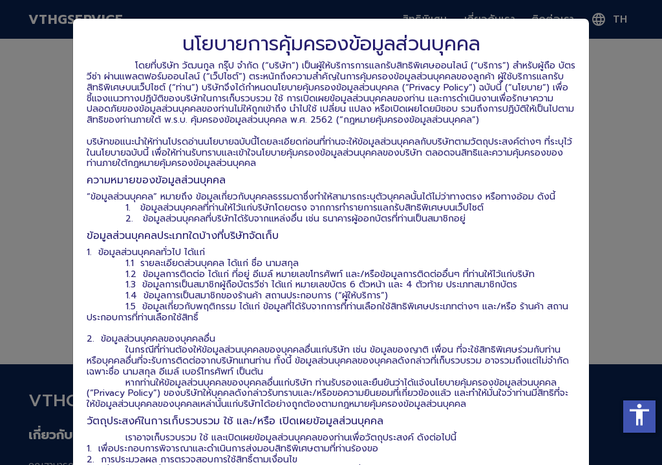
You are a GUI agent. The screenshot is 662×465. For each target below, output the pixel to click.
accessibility (639, 415)
